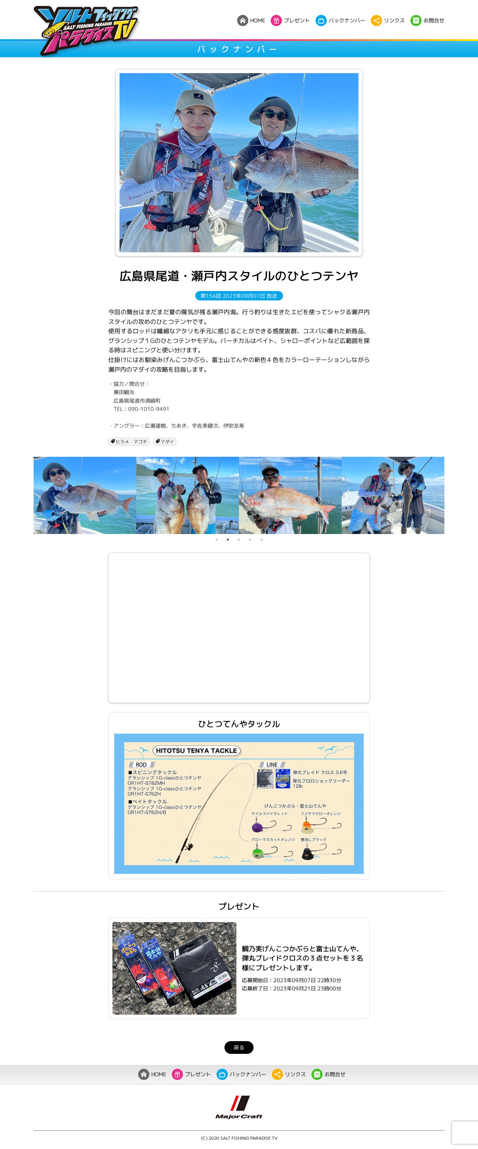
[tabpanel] (85, 495)
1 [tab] (216, 539)
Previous (28, 495)
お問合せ (328, 1074)
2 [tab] (228, 539)
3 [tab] (239, 539)
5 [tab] (261, 539)
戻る (239, 1047)
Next (450, 495)
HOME (152, 1074)
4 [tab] (250, 539)
